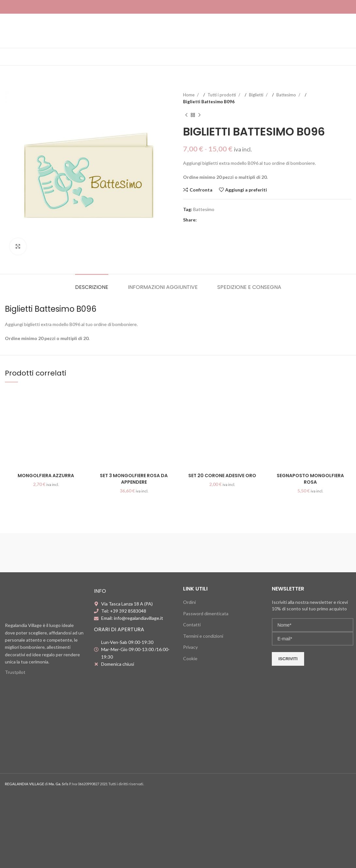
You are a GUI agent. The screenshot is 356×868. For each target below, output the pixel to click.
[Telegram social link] (234, 220)
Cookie (190, 658)
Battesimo (286, 94)
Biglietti (256, 94)
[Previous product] (186, 115)
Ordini (189, 602)
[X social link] (208, 220)
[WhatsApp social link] (228, 220)
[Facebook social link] (202, 220)
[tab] (91, 284)
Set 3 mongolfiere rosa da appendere (134, 478)
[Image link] (44, 601)
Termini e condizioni (203, 636)
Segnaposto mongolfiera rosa (310, 478)
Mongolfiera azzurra (46, 475)
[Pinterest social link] (215, 220)
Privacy (190, 647)
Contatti (192, 624)
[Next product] (199, 115)
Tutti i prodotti (222, 94)
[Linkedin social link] (221, 220)
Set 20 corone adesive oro (222, 475)
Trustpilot (15, 672)
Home (189, 94)
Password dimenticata (205, 613)
